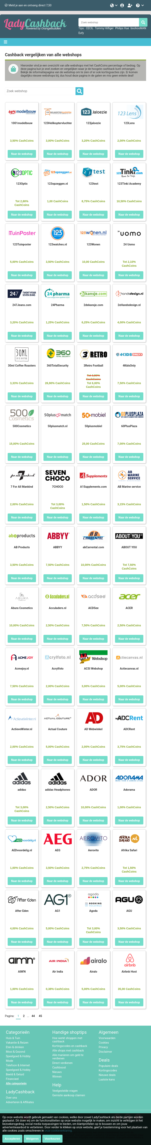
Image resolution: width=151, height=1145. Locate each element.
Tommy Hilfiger (104, 28)
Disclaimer (105, 1051)
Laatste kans (107, 1079)
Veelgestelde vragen (65, 1091)
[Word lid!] (130, 5)
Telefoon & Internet (18, 1065)
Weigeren (32, 1138)
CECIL (89, 28)
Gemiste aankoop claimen (68, 1095)
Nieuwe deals (107, 1075)
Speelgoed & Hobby (18, 1056)
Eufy (81, 33)
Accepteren (12, 1138)
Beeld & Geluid (15, 1074)
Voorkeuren (52, 1138)
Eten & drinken (15, 1047)
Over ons (11, 1097)
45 (40, 1016)
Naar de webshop (22, 153)
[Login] (122, 5)
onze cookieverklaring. (58, 1130)
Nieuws (57, 1072)
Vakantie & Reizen (17, 1042)
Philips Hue (122, 28)
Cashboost (59, 1067)
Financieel (12, 1079)
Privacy (103, 1047)
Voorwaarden (107, 1038)
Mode (9, 1061)
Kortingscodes (108, 1070)
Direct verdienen (62, 1063)
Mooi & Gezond (15, 1051)
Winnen (57, 1076)
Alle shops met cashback (68, 1050)
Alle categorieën (16, 1083)
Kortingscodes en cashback (69, 1046)
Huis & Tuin (13, 1038)
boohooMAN (138, 28)
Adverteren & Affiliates (20, 1102)
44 (33, 1016)
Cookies (104, 1042)
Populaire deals (108, 1066)
